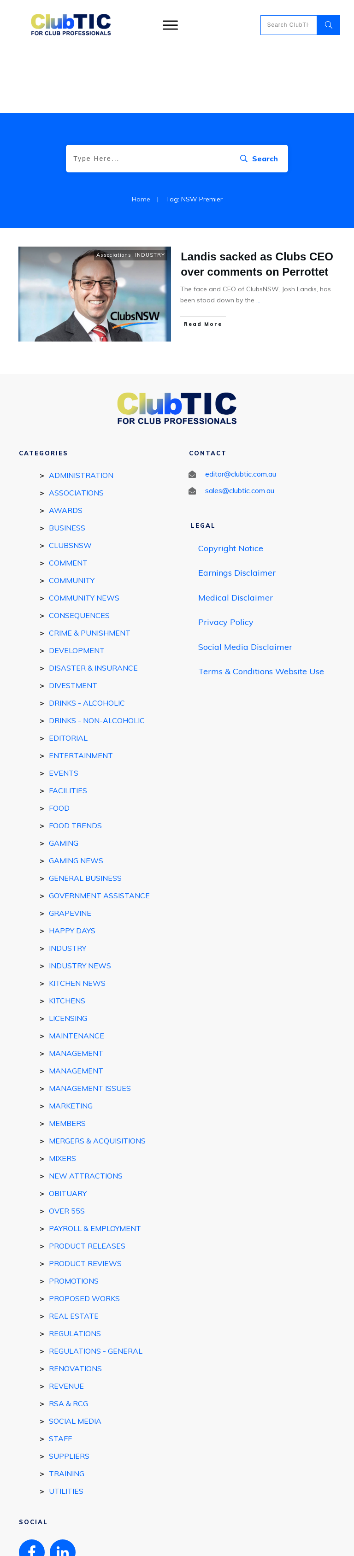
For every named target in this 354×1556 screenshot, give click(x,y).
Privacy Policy (226, 559)
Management (76, 1008)
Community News (84, 535)
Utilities (66, 1428)
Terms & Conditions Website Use (261, 608)
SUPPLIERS (69, 1393)
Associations (113, 192)
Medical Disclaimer (235, 535)
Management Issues (90, 1025)
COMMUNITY (71, 517)
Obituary (68, 1130)
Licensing (68, 955)
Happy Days (72, 867)
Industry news (80, 903)
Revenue (66, 1323)
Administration (81, 412)
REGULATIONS (75, 1270)
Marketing (71, 1043)
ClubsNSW (70, 482)
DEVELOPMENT (77, 587)
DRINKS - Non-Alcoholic (97, 657)
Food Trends (75, 762)
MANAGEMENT (76, 990)
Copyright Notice (230, 485)
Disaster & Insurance (93, 605)
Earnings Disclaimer (237, 510)
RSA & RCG (68, 1340)
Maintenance (76, 973)
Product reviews (85, 1200)
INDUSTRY (150, 192)
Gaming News (76, 797)
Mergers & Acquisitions (97, 1078)
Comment (68, 500)
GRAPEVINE (70, 850)
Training (66, 1410)
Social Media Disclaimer (245, 584)
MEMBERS (67, 1060)
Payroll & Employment (95, 1165)
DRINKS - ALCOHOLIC (87, 640)
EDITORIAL (68, 675)
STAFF (60, 1375)
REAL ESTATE (74, 1253)
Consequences (79, 552)
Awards (66, 447)
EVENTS (63, 710)
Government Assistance (99, 832)
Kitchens (67, 938)
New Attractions (86, 1113)
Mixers (62, 1095)
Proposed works (84, 1235)
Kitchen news (77, 920)
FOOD (59, 745)
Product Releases (87, 1183)
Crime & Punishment (89, 570)
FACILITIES (68, 727)
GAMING (63, 780)
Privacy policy (208, 1541)
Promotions (74, 1218)
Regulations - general (95, 1288)
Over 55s (67, 1148)
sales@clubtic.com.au (239, 427)
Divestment (73, 622)
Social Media (75, 1358)
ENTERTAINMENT (81, 692)
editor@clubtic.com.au (240, 411)
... (258, 237)
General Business (85, 815)
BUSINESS (67, 465)
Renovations (75, 1305)
